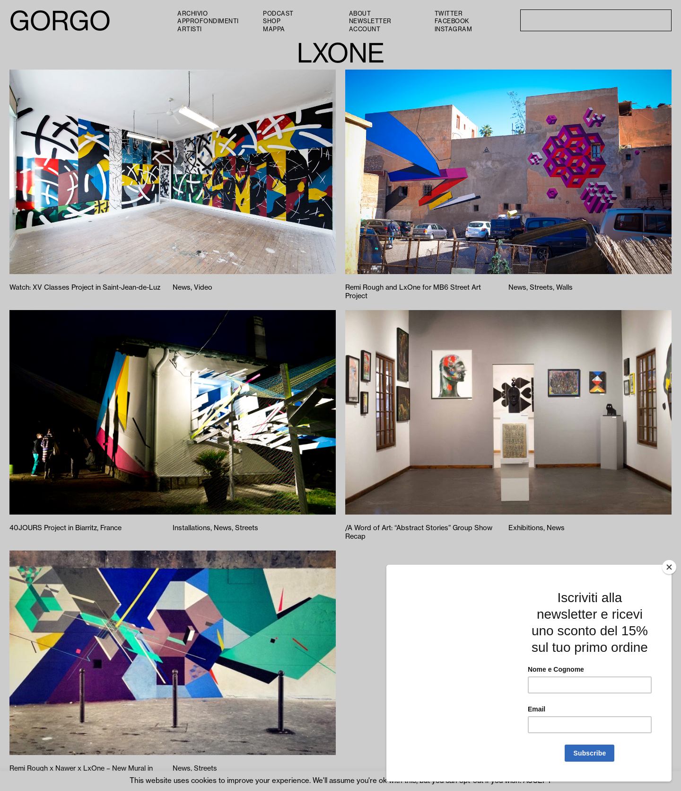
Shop (271, 21)
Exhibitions (525, 528)
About (360, 14)
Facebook (452, 21)
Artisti (189, 29)
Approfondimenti (208, 21)
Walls (564, 287)
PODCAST (278, 14)
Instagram (453, 29)
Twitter (449, 14)
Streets (541, 287)
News (182, 287)
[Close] (669, 567)
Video (203, 287)
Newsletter (370, 21)
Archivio (192, 14)
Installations (191, 528)
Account (365, 29)
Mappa (274, 29)
